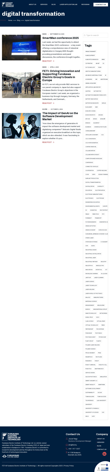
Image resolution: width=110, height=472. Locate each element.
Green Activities (91, 226)
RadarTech (89, 357)
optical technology (92, 325)
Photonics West (91, 337)
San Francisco (99, 368)
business (88, 127)
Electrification (100, 190)
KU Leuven (104, 273)
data (93, 174)
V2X (103, 412)
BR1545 (88, 119)
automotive (97, 91)
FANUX (87, 214)
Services (43, 4)
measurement (90, 305)
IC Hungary (104, 242)
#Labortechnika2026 (92, 59)
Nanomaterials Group (100, 309)
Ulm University (101, 400)
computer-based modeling (94, 158)
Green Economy (90, 230)
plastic (99, 341)
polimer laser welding (93, 345)
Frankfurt (98, 218)
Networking (103, 313)
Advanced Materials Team (94, 75)
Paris (103, 325)
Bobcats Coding (91, 111)
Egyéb (44, 109)
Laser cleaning (99, 277)
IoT (106, 269)
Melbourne (100, 305)
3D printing (89, 63)
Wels (87, 416)
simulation (103, 376)
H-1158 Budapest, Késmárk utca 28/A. (75, 454)
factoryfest (104, 210)
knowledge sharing (92, 273)
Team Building (90, 396)
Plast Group (89, 341)
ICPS (87, 246)
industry (103, 261)
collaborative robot (92, 154)
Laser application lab (68, 4)
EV (86, 210)
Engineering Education (93, 202)
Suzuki (100, 392)
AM (96, 79)
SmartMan (101, 384)
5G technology (90, 67)
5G (103, 63)
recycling (99, 357)
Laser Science (90, 281)
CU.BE (87, 174)
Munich (88, 309)
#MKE (103, 59)
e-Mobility (101, 186)
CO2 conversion (91, 138)
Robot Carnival (91, 365)
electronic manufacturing (94, 194)
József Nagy (79, 440)
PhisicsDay (89, 333)
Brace (95, 119)
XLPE (93, 416)
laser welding (90, 289)
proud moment (90, 353)
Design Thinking (103, 174)
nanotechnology (91, 313)
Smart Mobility (90, 384)
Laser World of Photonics (94, 293)
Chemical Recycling (100, 127)
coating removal (91, 146)
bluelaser (89, 107)
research (89, 361)
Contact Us (101, 4)
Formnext (89, 218)
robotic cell (103, 365)
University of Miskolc (92, 408)
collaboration (90, 150)
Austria (88, 91)
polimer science (91, 349)
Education (89, 190)
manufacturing (98, 297)
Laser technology (91, 285)
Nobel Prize (89, 317)
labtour (88, 277)
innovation (89, 269)
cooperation (90, 170)
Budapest (96, 123)
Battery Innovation (92, 99)
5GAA (99, 67)
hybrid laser (90, 238)
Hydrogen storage (91, 242)
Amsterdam (104, 79)
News (44, 34)
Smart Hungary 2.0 (91, 380)
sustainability (90, 392)
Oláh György (90, 321)
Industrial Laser (91, 257)
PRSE (99, 353)
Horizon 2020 (103, 230)
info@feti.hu (72, 445)
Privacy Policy (69, 466)
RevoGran (85, 4)
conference (89, 162)
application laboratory (93, 87)
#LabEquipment (90, 55)
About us (32, 4)
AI (105, 75)
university (89, 404)
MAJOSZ (88, 297)
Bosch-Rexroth (90, 115)
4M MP (97, 63)
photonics (98, 333)
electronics (89, 198)
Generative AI (103, 222)
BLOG (99, 446)
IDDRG (93, 246)
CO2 (102, 134)
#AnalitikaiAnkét (91, 51)
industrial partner (92, 261)
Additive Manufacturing (93, 71)
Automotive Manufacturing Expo (96, 95)
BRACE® (102, 119)
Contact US (101, 449)
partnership (89, 329)
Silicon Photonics (91, 376)
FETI (103, 214)
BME (96, 107)
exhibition (93, 210)
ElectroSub (100, 198)
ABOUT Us (101, 439)
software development (93, 388)
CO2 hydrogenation (92, 142)
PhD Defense (100, 329)
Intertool (99, 269)
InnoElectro (100, 265)
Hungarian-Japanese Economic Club (97, 234)
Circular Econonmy (92, 134)
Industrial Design (91, 250)
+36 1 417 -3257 (74, 449)
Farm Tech (95, 214)
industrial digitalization (93, 254)
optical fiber (101, 321)
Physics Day (102, 337)
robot (97, 361)
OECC (97, 317)
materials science (91, 301)
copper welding (102, 170)
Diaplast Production (92, 178)
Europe (105, 206)
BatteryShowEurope (92, 103)
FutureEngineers (91, 222)
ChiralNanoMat (90, 131)
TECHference (90, 400)
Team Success (101, 396)
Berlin (104, 103)
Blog (54, 4)
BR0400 (100, 115)
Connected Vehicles (92, 166)
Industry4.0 (89, 265)
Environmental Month (93, 206)
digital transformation (93, 182)
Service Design (90, 372)
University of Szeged (92, 412)
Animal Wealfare (91, 83)
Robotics (88, 368)
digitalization (90, 186)
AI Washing (89, 79)
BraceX (88, 123)
